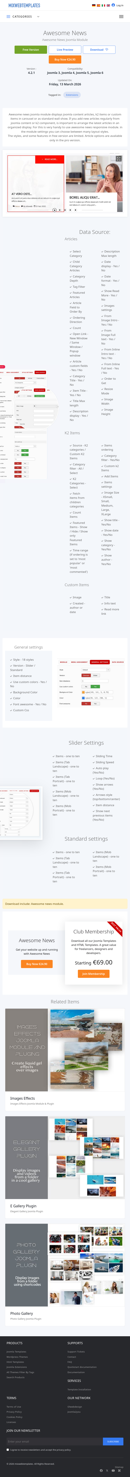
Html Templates (15, 1361)
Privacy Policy (14, 1411)
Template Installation (79, 1389)
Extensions (72, 94)
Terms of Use (14, 1406)
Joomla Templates (16, 1351)
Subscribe (113, 1441)
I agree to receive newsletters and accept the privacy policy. (40, 1449)
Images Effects (22, 1098)
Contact (72, 1356)
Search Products (16, 1377)
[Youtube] (113, 1470)
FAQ (70, 1361)
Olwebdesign (75, 1406)
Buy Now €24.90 (65, 59)
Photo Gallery (21, 1313)
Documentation (76, 1372)
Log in (117, 5)
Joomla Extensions (17, 1367)
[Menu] (121, 16)
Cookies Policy (15, 1417)
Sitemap (119, 1467)
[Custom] (119, 1470)
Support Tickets (76, 1351)
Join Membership (93, 974)
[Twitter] (107, 1470)
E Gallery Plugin (23, 1206)
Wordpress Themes (17, 1356)
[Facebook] (101, 1470)
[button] (54, 210)
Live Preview (65, 50)
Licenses (11, 1422)
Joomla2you (74, 1411)
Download (99, 50)
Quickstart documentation (82, 1367)
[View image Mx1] (119, 159)
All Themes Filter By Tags (20, 1372)
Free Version (31, 50)
